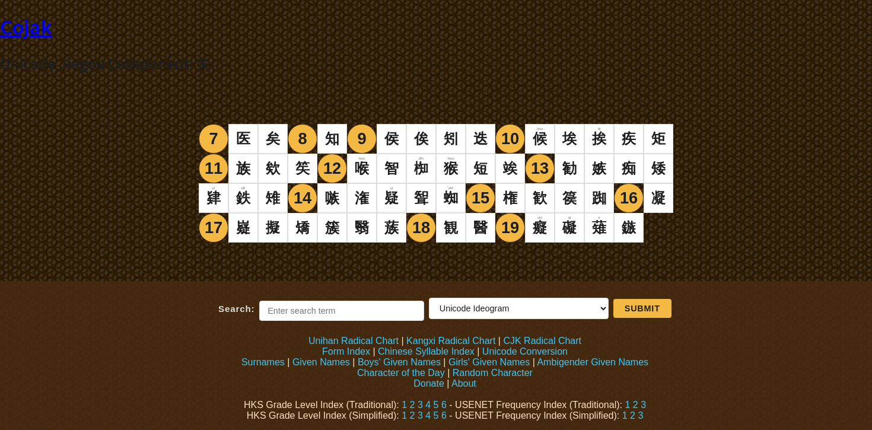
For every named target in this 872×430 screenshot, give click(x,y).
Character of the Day (401, 373)
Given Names (321, 362)
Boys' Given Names (399, 362)
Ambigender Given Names (592, 362)
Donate (428, 383)
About (463, 383)
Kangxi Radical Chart (450, 341)
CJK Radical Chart (542, 341)
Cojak (26, 26)
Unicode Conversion (525, 351)
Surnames (263, 362)
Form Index (346, 351)
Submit (642, 308)
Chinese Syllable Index (426, 351)
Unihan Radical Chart (353, 341)
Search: (236, 309)
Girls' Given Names (489, 362)
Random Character (493, 373)
